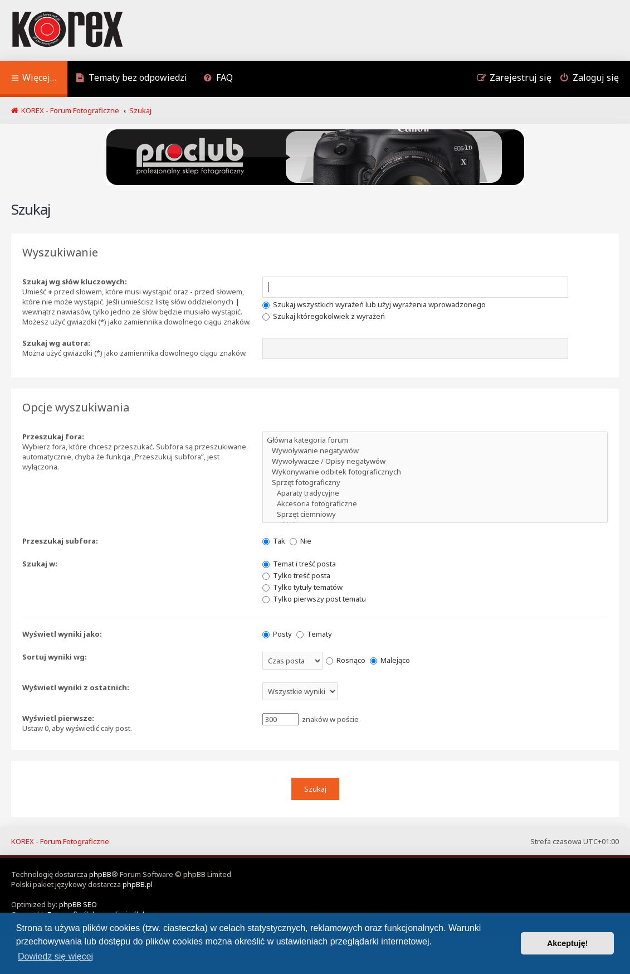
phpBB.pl (138, 884)
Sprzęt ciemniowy (435, 514)
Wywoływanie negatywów (435, 450)
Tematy (314, 634)
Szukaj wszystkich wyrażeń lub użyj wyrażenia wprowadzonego (374, 304)
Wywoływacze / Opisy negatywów (435, 461)
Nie (300, 541)
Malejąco (390, 660)
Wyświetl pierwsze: (58, 718)
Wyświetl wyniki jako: (62, 634)
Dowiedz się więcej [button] (55, 956)
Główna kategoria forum (435, 440)
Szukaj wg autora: (56, 343)
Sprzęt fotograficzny (435, 482)
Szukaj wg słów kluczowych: (74, 282)
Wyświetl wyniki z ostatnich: (75, 687)
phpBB (100, 874)
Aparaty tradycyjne (435, 493)
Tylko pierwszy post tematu (314, 599)
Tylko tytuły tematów (302, 587)
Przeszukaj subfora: (60, 541)
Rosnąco (345, 660)
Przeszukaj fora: (53, 437)
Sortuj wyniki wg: (54, 657)
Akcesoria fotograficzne (435, 503)
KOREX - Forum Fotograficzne (60, 841)
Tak (273, 541)
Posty (277, 634)
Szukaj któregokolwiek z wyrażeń (323, 316)
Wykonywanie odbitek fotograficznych (435, 472)
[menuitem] (131, 79)
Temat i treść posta (299, 564)
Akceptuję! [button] (567, 943)
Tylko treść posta (296, 575)
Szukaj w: (39, 564)
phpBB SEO (78, 904)
